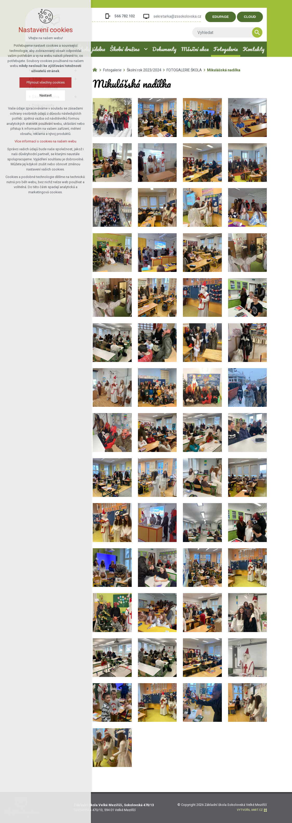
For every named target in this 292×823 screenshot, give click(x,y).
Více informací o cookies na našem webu (45, 141)
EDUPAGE (223, 17)
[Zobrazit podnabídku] (146, 49)
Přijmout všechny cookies (44, 82)
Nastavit (44, 95)
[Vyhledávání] (260, 32)
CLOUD (253, 17)
